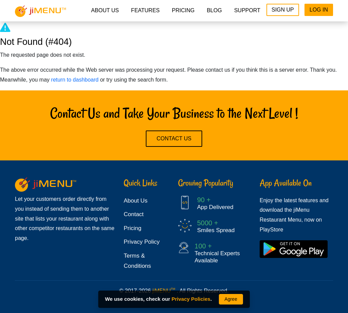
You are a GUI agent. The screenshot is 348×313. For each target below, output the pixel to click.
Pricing (132, 228)
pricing (183, 10)
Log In (319, 10)
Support (247, 10)
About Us (105, 10)
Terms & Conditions (137, 261)
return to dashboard (75, 80)
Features (145, 10)
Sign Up (283, 10)
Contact (134, 214)
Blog (214, 10)
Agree (231, 299)
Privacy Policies (191, 299)
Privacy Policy (142, 242)
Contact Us (174, 138)
